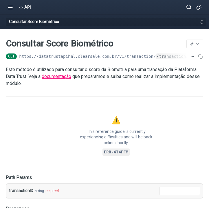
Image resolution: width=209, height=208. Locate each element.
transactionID (21, 190)
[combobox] (180, 191)
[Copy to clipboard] (200, 56)
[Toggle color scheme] (199, 7)
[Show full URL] (192, 56)
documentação (56, 76)
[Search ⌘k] (188, 7)
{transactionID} (175, 56)
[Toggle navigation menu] (10, 7)
